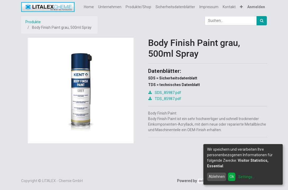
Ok (232, 176)
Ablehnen (217, 176)
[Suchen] (262, 20)
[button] (241, 7)
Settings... (246, 177)
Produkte (33, 22)
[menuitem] (89, 7)
